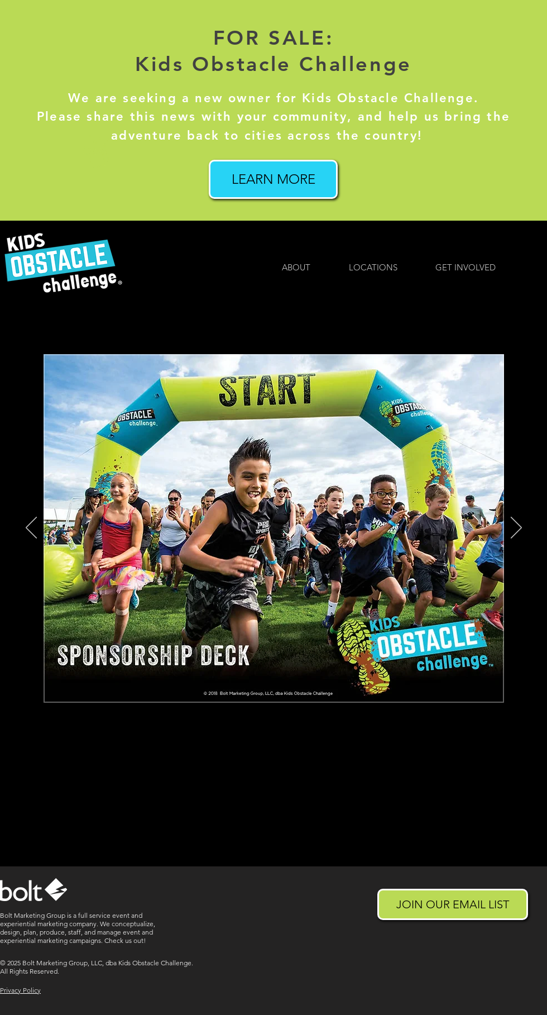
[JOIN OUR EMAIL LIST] (452, 904)
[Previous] (31, 528)
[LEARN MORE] (273, 179)
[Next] (516, 528)
